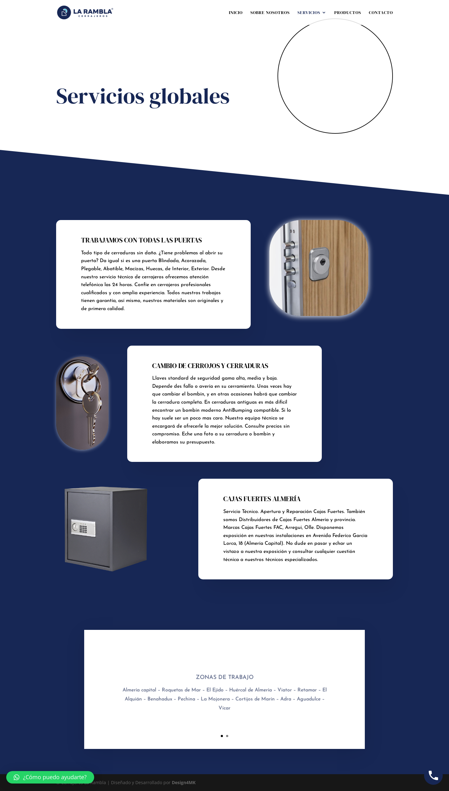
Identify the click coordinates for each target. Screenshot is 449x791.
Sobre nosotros (270, 13)
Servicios (308, 13)
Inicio (236, 13)
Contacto (381, 13)
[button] (50, 777)
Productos (347, 13)
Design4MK (183, 782)
